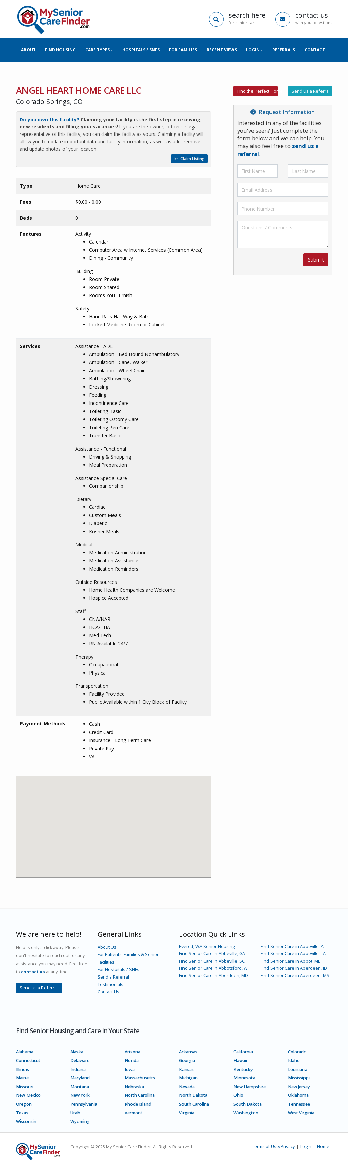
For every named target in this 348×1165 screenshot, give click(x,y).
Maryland (80, 1078)
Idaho (294, 1060)
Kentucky (243, 1069)
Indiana (78, 1069)
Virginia (186, 1113)
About (28, 50)
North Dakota (193, 1095)
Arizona (132, 1052)
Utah (75, 1113)
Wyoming (80, 1121)
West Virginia (301, 1113)
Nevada (187, 1087)
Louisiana (297, 1069)
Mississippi (299, 1078)
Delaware (79, 1060)
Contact (314, 50)
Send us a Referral (311, 91)
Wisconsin (26, 1121)
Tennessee (299, 1104)
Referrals (283, 50)
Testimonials (110, 984)
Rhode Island (138, 1104)
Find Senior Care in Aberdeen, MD (213, 976)
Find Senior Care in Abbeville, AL (293, 946)
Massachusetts (140, 1078)
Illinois (22, 1069)
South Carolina (194, 1104)
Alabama (24, 1052)
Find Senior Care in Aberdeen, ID (294, 968)
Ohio (238, 1095)
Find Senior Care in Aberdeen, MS (295, 976)
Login (305, 1146)
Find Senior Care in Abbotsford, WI (214, 968)
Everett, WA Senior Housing (207, 946)
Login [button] (253, 50)
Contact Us (108, 992)
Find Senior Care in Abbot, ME (290, 961)
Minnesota (244, 1078)
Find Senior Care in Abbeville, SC (212, 961)
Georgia (187, 1060)
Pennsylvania (83, 1104)
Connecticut (28, 1060)
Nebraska (134, 1087)
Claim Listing (189, 158)
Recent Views (222, 50)
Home (323, 1146)
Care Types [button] (97, 50)
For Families (183, 50)
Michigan (188, 1078)
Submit (316, 259)
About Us (107, 947)
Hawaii (240, 1060)
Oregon (24, 1104)
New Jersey (299, 1087)
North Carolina (140, 1095)
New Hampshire (249, 1087)
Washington (245, 1113)
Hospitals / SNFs (141, 50)
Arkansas (188, 1052)
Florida (132, 1060)
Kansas (186, 1069)
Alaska (76, 1052)
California (243, 1052)
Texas (22, 1113)
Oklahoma (298, 1095)
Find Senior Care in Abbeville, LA (293, 953)
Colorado (297, 1052)
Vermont (133, 1113)
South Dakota (247, 1104)
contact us (33, 972)
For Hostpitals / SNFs (118, 969)
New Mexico (28, 1095)
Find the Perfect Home (257, 91)
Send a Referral (113, 977)
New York (80, 1095)
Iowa (130, 1069)
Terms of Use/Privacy (273, 1146)
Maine (22, 1078)
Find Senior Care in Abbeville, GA (212, 953)
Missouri (24, 1087)
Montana (79, 1087)
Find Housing (60, 50)
